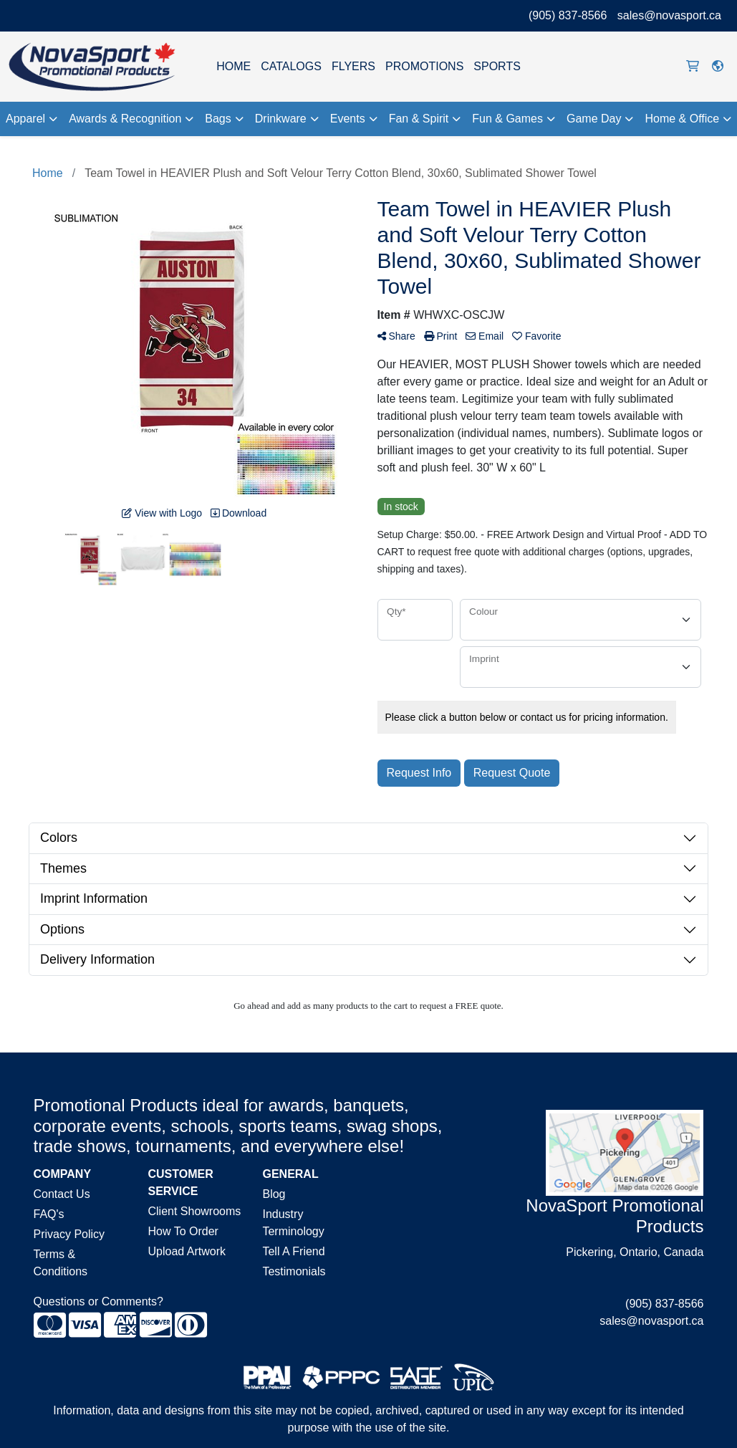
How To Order (183, 1231)
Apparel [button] (25, 118)
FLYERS (353, 66)
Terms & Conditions (61, 1262)
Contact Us (62, 1194)
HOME (233, 66)
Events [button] (347, 118)
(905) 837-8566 (568, 15)
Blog (273, 1194)
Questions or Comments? (98, 1301)
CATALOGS (291, 66)
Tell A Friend (293, 1251)
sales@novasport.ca (669, 15)
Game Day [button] (594, 118)
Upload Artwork (187, 1251)
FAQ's (49, 1214)
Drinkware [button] (281, 118)
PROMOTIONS (424, 66)
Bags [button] (218, 118)
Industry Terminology (293, 1222)
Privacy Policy (69, 1234)
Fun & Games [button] (507, 118)
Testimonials (293, 1271)
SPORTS (497, 66)
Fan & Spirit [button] (419, 118)
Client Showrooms (194, 1211)
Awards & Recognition (125, 118)
